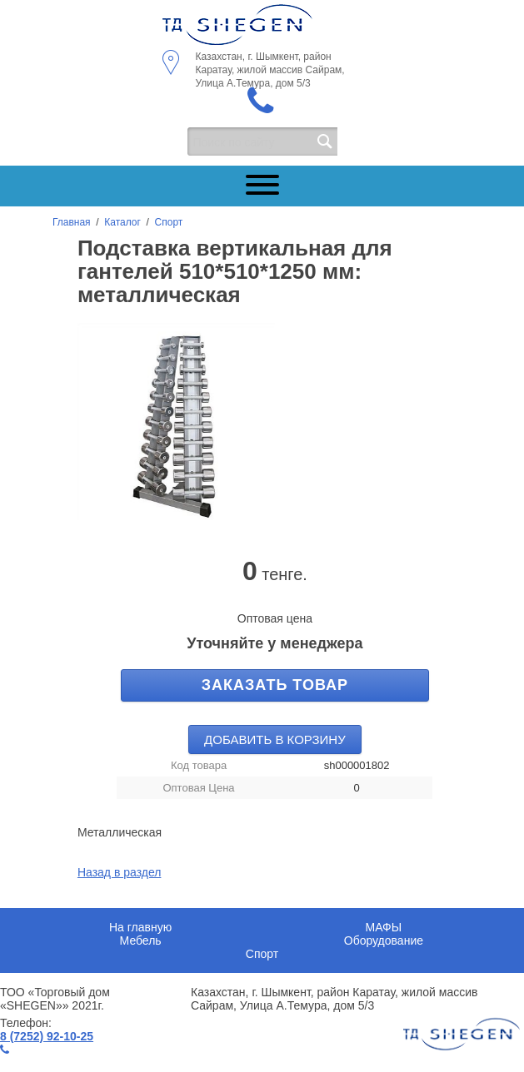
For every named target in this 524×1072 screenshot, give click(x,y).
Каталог (122, 222)
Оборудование (383, 940)
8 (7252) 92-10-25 (46, 1036)
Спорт (169, 222)
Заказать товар (275, 685)
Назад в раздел (119, 872)
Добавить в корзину (275, 739)
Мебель (141, 940)
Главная (71, 222)
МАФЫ (384, 927)
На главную (140, 927)
